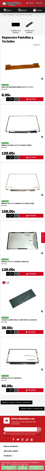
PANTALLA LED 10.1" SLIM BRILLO (11, 378)
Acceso (39, 3)
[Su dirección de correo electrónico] (20, 429)
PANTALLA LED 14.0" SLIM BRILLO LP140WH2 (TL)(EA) (17, 203)
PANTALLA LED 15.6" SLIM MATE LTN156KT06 (15, 262)
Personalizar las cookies (36, 467)
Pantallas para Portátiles (15, 31)
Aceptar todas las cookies (9, 467)
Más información (22, 467)
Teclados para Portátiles (29, 31)
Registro (30, 3)
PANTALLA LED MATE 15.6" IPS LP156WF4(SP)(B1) (16, 145)
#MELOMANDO (31, 99)
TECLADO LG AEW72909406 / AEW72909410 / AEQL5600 (19, 320)
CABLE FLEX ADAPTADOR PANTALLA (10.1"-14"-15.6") (17, 87)
